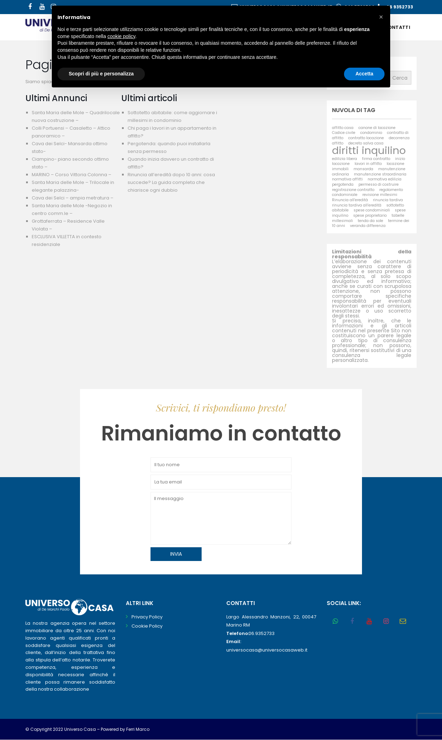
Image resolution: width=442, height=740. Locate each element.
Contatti (397, 27)
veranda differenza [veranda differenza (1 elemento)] (368, 225)
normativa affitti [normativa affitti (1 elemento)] (347, 179)
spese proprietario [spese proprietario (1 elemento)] (370, 215)
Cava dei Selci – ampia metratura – (72, 198)
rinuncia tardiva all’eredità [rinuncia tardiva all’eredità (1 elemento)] (356, 205)
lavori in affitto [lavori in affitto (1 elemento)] (368, 163)
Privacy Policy (146, 616)
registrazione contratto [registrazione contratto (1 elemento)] (353, 189)
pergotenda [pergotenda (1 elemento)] (343, 184)
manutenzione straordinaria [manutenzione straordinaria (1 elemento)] (380, 174)
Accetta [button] (364, 73)
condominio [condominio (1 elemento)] (371, 132)
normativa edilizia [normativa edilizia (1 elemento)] (384, 179)
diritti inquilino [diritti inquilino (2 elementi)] (369, 150)
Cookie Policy (146, 626)
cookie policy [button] (121, 36)
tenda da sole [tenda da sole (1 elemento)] (370, 220)
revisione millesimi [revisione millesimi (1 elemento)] (379, 194)
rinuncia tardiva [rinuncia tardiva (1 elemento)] (388, 200)
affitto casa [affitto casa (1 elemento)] (343, 127)
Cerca (399, 77)
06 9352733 (399, 7)
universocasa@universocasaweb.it (266, 650)
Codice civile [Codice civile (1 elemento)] (343, 132)
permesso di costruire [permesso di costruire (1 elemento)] (378, 184)
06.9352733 (261, 633)
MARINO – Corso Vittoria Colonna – (71, 174)
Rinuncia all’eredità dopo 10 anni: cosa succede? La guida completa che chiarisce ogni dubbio (171, 182)
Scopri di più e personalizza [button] (101, 73)
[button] (381, 17)
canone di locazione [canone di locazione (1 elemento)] (376, 127)
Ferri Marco (137, 729)
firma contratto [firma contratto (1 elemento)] (376, 158)
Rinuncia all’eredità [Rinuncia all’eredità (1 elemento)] (350, 200)
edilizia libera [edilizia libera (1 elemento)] (344, 158)
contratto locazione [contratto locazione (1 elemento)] (366, 138)
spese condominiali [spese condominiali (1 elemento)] (372, 210)
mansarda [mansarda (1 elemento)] (363, 169)
